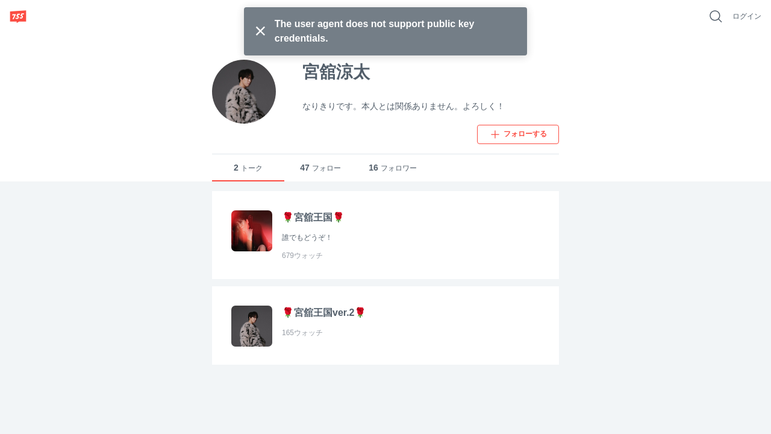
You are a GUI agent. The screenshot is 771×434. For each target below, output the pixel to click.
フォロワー (393, 168)
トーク (248, 168)
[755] (18, 16)
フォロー (320, 168)
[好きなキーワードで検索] (715, 16)
